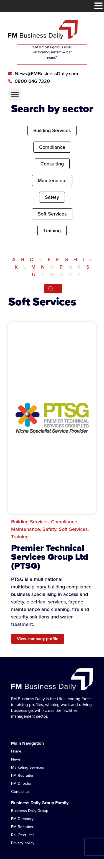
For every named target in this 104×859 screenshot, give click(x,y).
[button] (15, 94)
